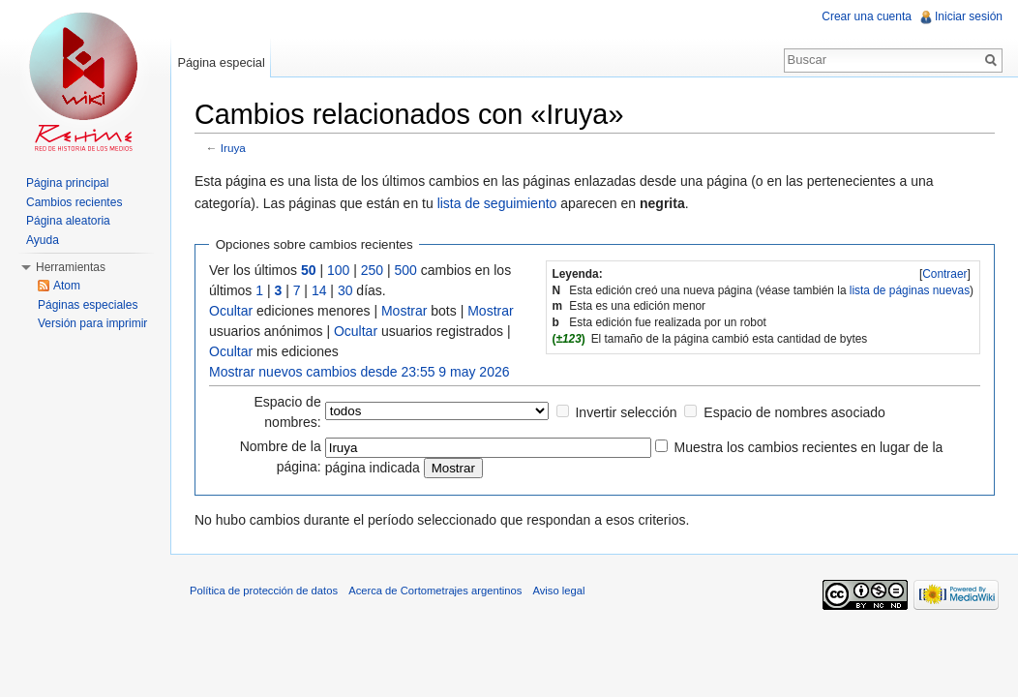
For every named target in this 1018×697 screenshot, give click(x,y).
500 (406, 270)
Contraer (944, 274)
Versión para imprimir (92, 323)
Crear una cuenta (867, 16)
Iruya (233, 147)
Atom (66, 285)
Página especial (220, 62)
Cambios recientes (74, 202)
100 (338, 270)
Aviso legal (558, 590)
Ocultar (231, 310)
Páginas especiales (87, 305)
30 (345, 290)
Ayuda (42, 240)
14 (319, 290)
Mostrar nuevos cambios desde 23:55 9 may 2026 (359, 371)
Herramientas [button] (70, 267)
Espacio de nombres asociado (794, 412)
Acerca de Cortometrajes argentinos (435, 590)
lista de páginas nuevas (910, 290)
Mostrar (404, 310)
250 (372, 270)
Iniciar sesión (969, 16)
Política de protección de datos (264, 590)
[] (944, 274)
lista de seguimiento (497, 203)
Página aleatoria (68, 220)
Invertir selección (625, 412)
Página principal (67, 183)
